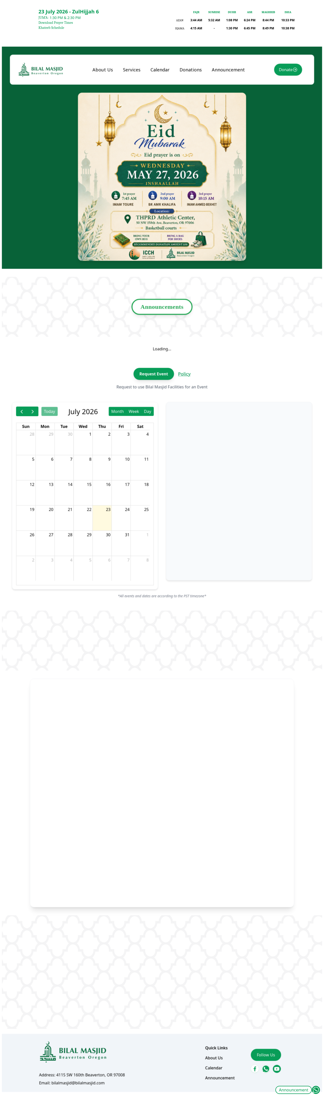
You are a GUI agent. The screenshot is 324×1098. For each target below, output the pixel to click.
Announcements (162, 323)
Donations (188, 100)
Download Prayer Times (55, 23)
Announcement (293, 1090)
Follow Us (259, 1024)
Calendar (160, 100)
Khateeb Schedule (51, 28)
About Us (106, 100)
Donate (278, 100)
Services (134, 100)
